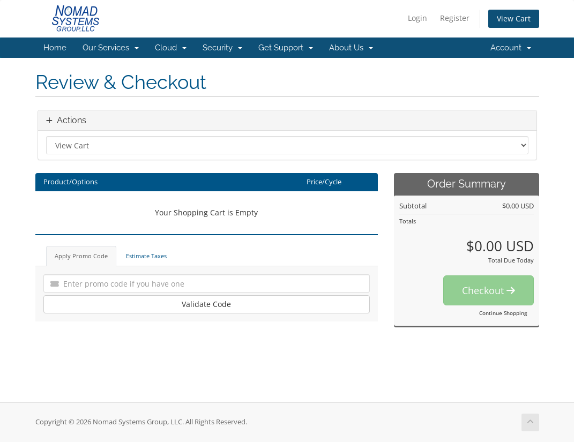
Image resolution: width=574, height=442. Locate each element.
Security (222, 48)
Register (454, 18)
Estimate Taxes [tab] (146, 256)
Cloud (171, 48)
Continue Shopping (503, 313)
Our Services (111, 48)
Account (510, 48)
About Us (351, 48)
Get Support (285, 48)
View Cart (514, 18)
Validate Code (206, 304)
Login (417, 18)
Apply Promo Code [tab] (81, 256)
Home (54, 48)
